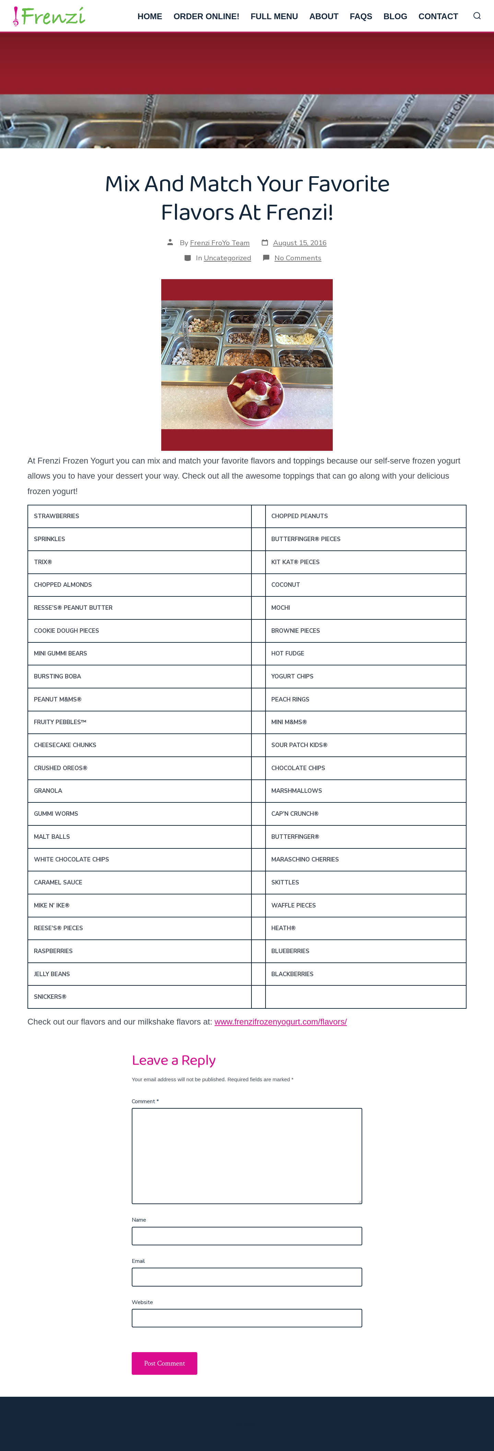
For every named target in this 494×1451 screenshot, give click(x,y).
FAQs (361, 16)
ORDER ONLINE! (206, 16)
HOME (150, 16)
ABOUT (324, 16)
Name (139, 1220)
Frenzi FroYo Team (220, 243)
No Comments (297, 258)
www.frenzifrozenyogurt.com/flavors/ (281, 1021)
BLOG (395, 16)
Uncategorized (227, 258)
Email (138, 1261)
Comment (145, 1101)
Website (142, 1302)
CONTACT (438, 16)
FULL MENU (274, 16)
